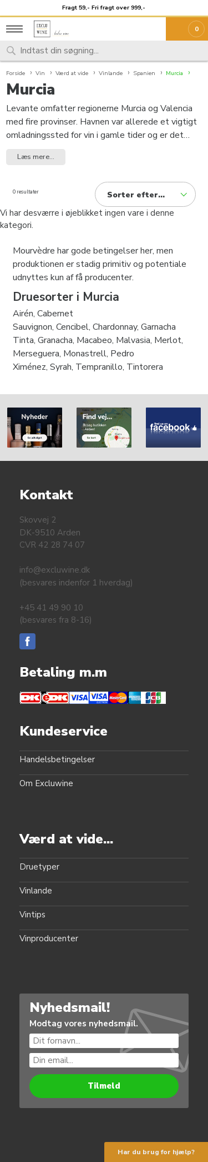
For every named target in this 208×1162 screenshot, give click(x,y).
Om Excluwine (46, 783)
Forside (15, 73)
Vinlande (35, 890)
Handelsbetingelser (57, 759)
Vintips (32, 914)
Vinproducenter (48, 938)
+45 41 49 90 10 (51, 607)
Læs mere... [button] (35, 157)
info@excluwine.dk (54, 569)
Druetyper (39, 866)
